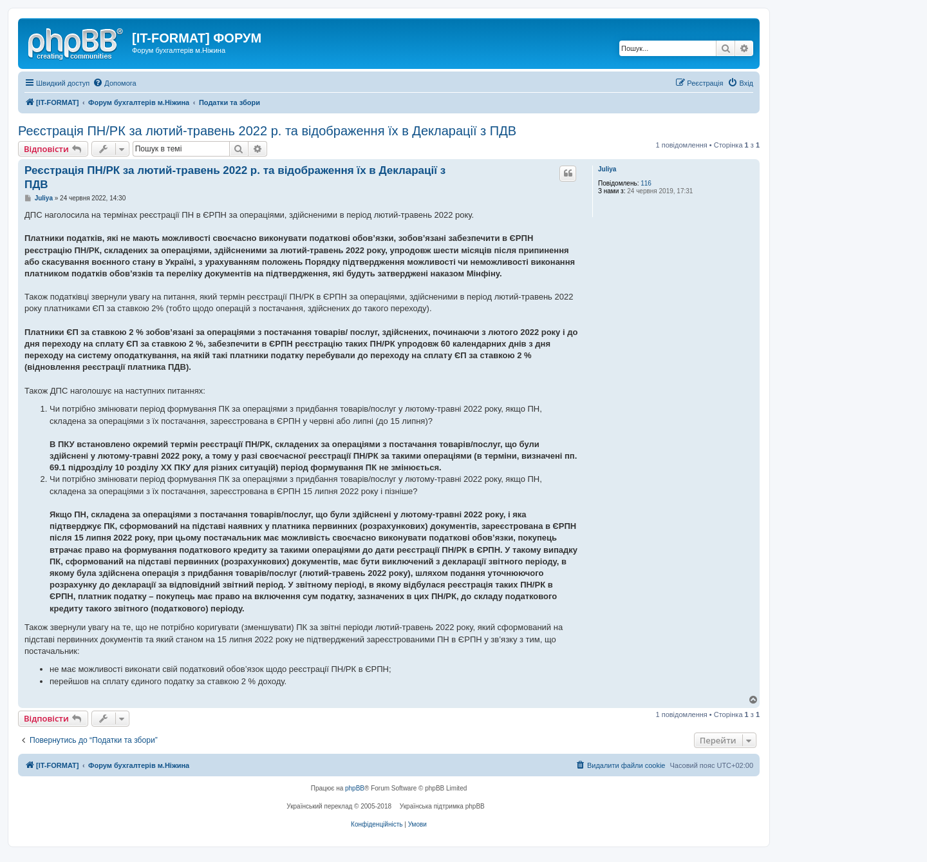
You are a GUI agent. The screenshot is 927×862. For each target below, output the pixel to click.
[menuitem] (114, 83)
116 (646, 183)
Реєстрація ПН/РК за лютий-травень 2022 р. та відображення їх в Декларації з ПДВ (267, 131)
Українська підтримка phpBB (442, 806)
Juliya (607, 169)
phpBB (354, 788)
